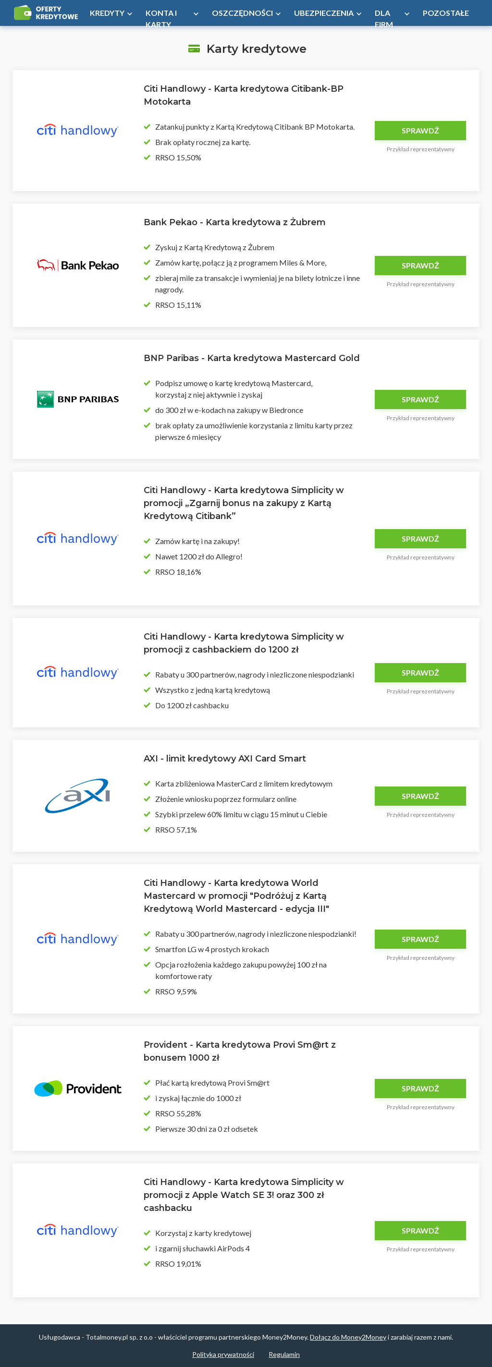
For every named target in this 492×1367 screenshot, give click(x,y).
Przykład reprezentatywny (421, 149)
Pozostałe (446, 12)
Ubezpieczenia (324, 12)
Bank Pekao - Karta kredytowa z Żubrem (235, 222)
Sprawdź (420, 130)
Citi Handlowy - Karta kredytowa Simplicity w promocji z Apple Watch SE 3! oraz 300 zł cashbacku (244, 1195)
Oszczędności (242, 12)
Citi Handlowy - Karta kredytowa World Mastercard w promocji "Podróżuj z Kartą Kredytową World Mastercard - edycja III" (236, 896)
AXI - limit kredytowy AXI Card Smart (225, 758)
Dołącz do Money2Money (348, 1337)
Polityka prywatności (223, 1354)
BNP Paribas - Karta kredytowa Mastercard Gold (252, 358)
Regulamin (284, 1354)
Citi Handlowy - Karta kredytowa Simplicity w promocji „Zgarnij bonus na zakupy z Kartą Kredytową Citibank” (244, 503)
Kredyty (107, 12)
